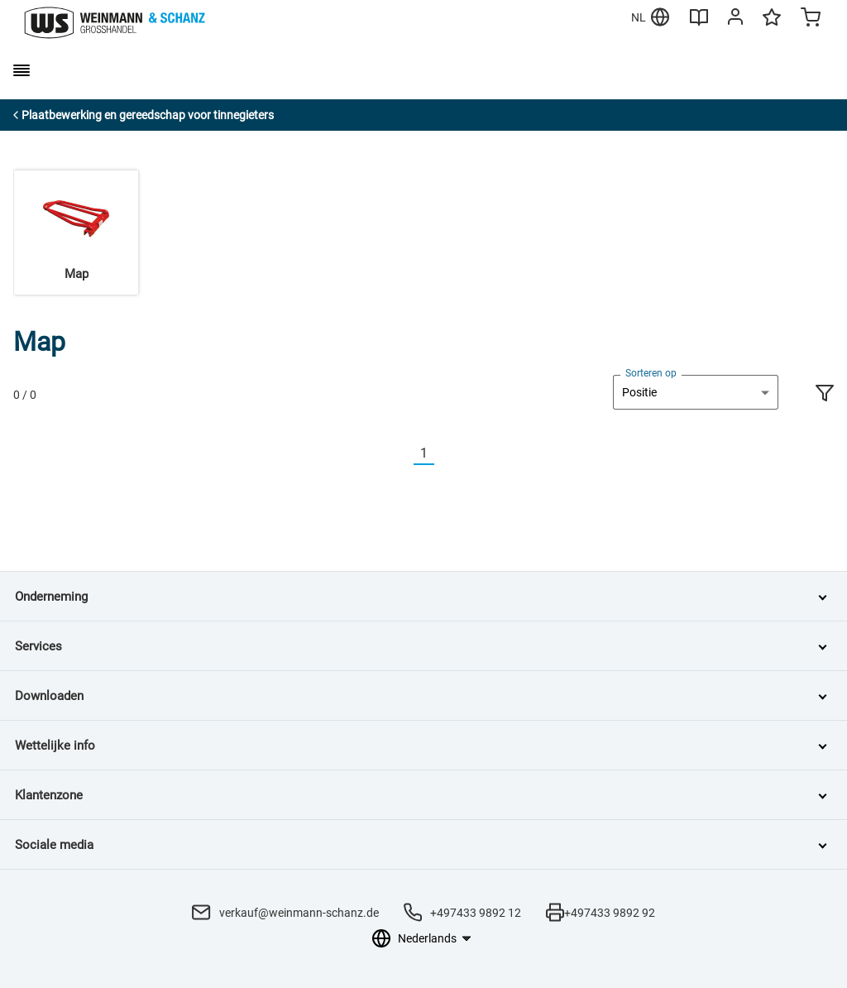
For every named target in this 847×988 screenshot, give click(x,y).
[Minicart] (811, 19)
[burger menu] (21, 70)
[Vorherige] (404, 454)
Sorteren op (651, 373)
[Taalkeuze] (433, 938)
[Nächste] (444, 454)
